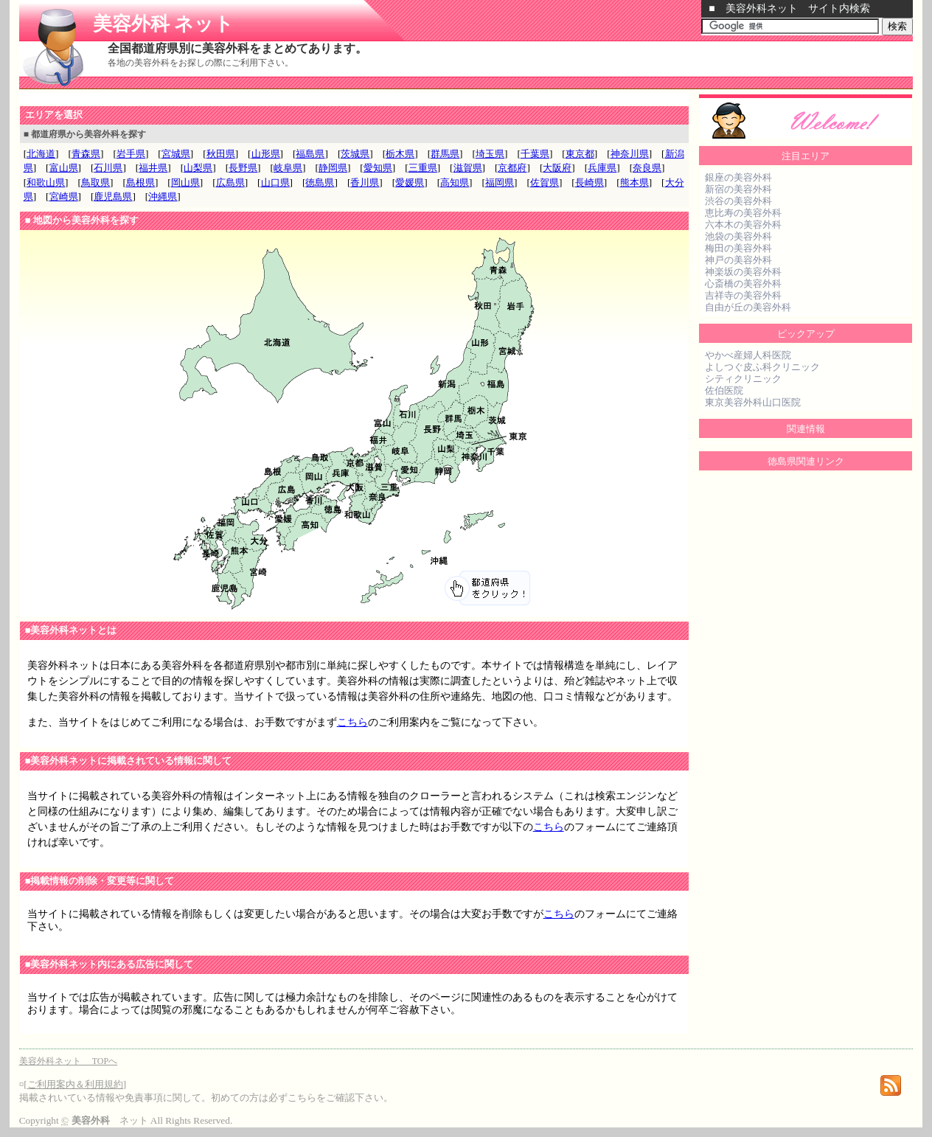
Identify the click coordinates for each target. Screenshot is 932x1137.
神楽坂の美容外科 (743, 271)
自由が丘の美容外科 (748, 307)
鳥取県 (95, 182)
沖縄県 (162, 196)
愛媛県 (409, 182)
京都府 (512, 167)
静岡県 (333, 167)
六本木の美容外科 (743, 224)
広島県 (230, 182)
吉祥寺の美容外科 (743, 295)
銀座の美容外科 (738, 177)
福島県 (310, 153)
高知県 (454, 182)
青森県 (86, 153)
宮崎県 (63, 196)
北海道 (41, 153)
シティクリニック (743, 378)
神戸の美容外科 (738, 259)
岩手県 (130, 153)
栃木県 (400, 153)
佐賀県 (544, 182)
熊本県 (634, 182)
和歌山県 (46, 182)
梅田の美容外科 (738, 248)
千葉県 (535, 153)
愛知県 (378, 167)
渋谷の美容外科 (738, 200)
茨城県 (355, 153)
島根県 (140, 182)
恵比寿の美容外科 (743, 212)
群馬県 (445, 153)
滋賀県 (467, 167)
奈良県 (647, 167)
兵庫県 (602, 167)
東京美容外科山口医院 (753, 402)
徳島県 (319, 182)
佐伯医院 (724, 390)
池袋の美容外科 (738, 236)
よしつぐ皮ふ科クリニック (762, 366)
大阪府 (557, 167)
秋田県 (220, 153)
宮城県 (175, 153)
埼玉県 (490, 153)
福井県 (153, 167)
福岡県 (499, 182)
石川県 (108, 167)
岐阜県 (288, 167)
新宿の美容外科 (738, 189)
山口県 (275, 182)
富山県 (63, 167)
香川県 (364, 182)
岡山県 (185, 182)
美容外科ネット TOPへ (68, 1061)
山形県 (265, 153)
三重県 (422, 167)
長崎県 (589, 182)
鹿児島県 (113, 196)
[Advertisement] (191, 98)
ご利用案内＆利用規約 (75, 1084)
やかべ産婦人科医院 (748, 355)
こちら (352, 722)
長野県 (243, 167)
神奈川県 (630, 153)
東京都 (580, 153)
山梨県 (198, 167)
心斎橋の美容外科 (743, 283)
